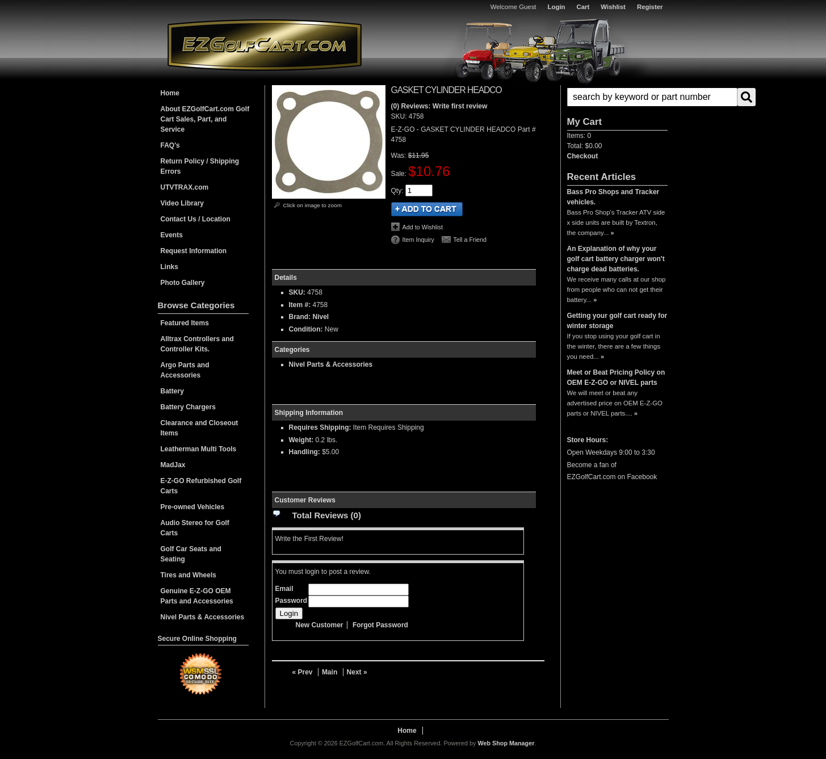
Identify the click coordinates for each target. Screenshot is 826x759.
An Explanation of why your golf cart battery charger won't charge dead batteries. (616, 259)
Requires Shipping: (320, 427)
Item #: (301, 305)
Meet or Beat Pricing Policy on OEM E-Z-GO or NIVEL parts (616, 377)
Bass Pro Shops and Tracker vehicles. (613, 197)
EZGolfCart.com (264, 44)
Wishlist (613, 6)
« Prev (302, 672)
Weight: (301, 440)
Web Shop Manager (505, 743)
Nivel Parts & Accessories (331, 364)
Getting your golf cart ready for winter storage (617, 321)
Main (329, 672)
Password (291, 601)
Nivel (321, 317)
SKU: (400, 116)
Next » (357, 672)
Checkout (582, 156)
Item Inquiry (418, 239)
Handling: (304, 452)
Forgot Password (380, 625)
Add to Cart (427, 209)
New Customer (319, 625)
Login (556, 6)
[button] (617, 97)
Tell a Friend (470, 239)
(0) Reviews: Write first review (439, 106)
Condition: (306, 329)
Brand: (300, 317)
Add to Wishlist (422, 227)
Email (284, 589)
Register (650, 6)
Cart (583, 6)
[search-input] (652, 97)
